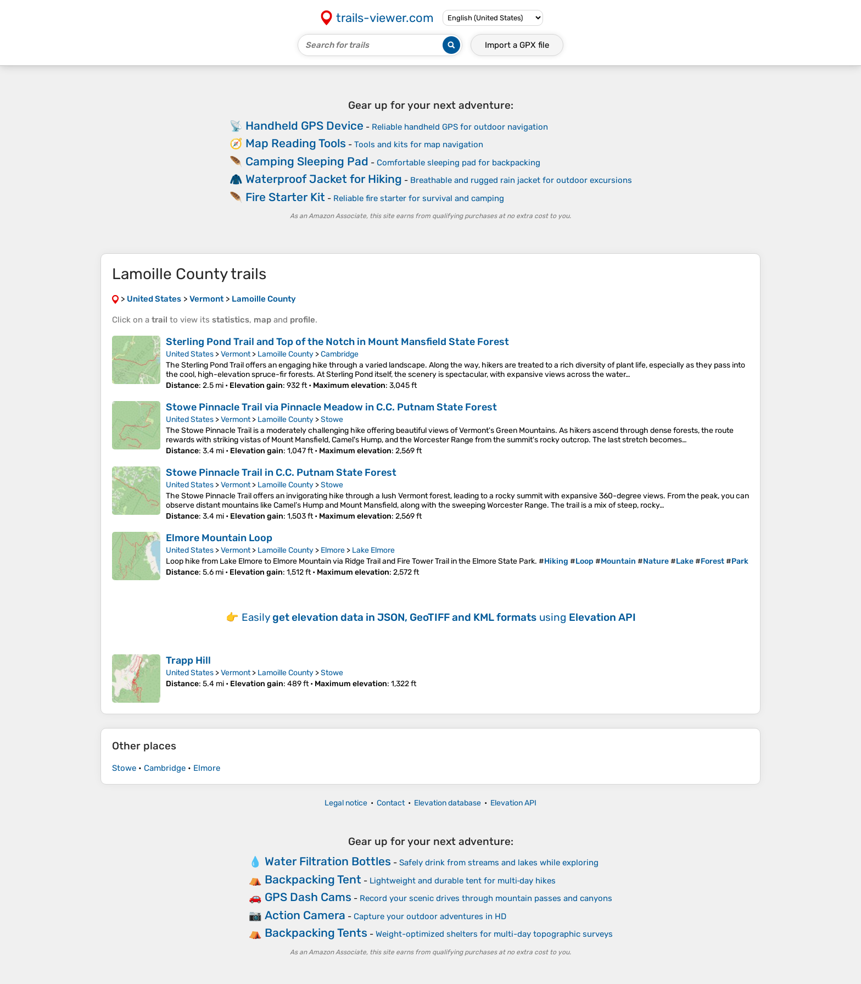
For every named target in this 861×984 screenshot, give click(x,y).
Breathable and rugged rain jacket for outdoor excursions (521, 180)
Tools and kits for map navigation (418, 144)
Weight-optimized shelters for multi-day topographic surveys (494, 934)
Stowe (332, 419)
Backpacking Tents (316, 932)
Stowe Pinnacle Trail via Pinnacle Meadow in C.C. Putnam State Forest (331, 407)
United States (190, 354)
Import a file (517, 45)
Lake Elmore (373, 550)
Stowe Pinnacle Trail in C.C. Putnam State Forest (281, 472)
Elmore (333, 550)
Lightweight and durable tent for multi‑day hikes (463, 881)
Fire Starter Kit (285, 197)
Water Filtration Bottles (328, 861)
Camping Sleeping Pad (306, 161)
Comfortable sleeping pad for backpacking (458, 163)
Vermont (235, 354)
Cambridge (340, 354)
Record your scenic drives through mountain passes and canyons (486, 898)
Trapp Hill (188, 660)
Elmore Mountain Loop (219, 538)
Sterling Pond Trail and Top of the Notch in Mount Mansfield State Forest (337, 342)
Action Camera (305, 915)
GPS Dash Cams (308, 897)
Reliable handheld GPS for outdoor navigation (460, 127)
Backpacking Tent (313, 879)
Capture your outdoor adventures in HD (430, 916)
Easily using (439, 617)
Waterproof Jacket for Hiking (323, 179)
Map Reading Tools (295, 143)
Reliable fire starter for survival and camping (418, 198)
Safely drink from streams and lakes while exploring (499, 863)
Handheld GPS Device (304, 125)
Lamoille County (286, 354)
